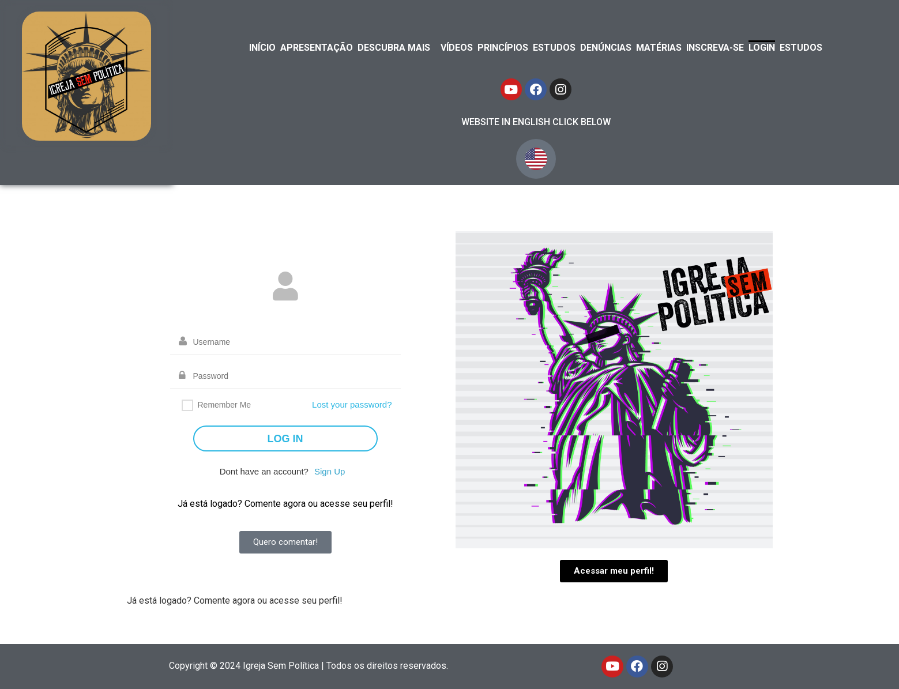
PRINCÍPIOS (502, 47)
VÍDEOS (457, 47)
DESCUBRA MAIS (394, 47)
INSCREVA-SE (715, 47)
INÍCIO (262, 47)
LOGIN (761, 47)
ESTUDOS (554, 47)
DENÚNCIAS (605, 47)
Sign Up (329, 471)
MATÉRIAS (659, 47)
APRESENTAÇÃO (316, 47)
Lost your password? (352, 404)
